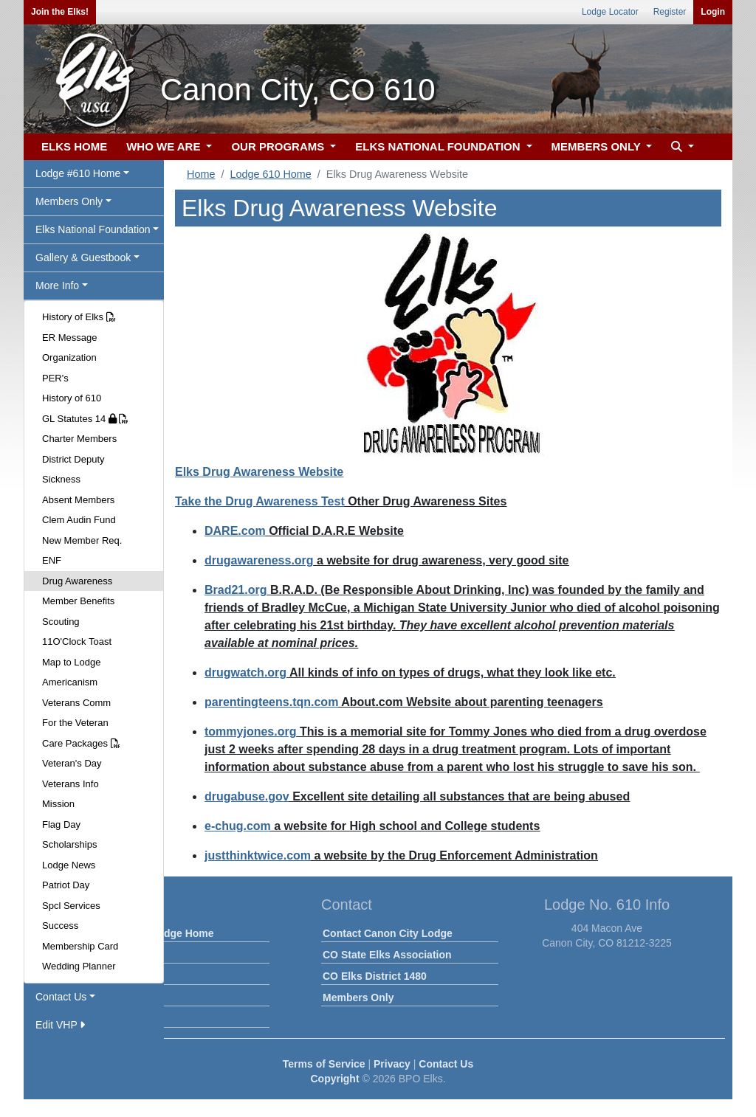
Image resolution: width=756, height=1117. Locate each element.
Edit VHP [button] (60, 1025)
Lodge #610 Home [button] (77, 173)
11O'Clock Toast (76, 641)
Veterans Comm (76, 702)
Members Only (358, 997)
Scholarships (69, 844)
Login (713, 12)
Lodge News (68, 865)
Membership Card (80, 946)
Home (201, 174)
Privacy (392, 1064)
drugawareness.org (259, 560)
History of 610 (71, 398)
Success (60, 925)
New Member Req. (82, 540)
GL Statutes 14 (85, 418)
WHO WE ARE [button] (164, 146)
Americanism (69, 682)
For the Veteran (75, 722)
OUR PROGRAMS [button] (279, 146)
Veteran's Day (72, 763)
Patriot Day (65, 885)
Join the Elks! (60, 12)
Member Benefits (78, 600)
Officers (113, 1019)
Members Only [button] (69, 201)
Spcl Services (71, 905)
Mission (58, 803)
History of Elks (79, 316)
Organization (69, 357)
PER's (55, 378)
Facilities (116, 997)
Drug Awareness (77, 581)
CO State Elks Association (387, 955)
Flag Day (61, 824)
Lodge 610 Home (270, 174)
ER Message (69, 337)
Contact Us (446, 1064)
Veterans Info (70, 783)
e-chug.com (238, 826)
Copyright (334, 1079)
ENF (51, 560)
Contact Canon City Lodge (388, 933)
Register (670, 12)
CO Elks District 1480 (375, 976)
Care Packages (81, 743)
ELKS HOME (74, 146)
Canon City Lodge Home (154, 933)
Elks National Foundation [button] (93, 229)
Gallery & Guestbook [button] (83, 257)
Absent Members (78, 499)
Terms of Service (324, 1064)
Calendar (116, 976)
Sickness (61, 479)
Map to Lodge (71, 662)
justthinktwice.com (258, 855)
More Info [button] (57, 285)
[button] (680, 147)
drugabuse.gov (247, 796)
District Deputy (73, 459)
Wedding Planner (79, 966)
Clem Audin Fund (79, 519)
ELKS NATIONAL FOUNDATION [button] (439, 146)
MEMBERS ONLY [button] (597, 146)
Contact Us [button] (60, 997)
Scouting (61, 621)
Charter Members (79, 438)
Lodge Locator (610, 12)
